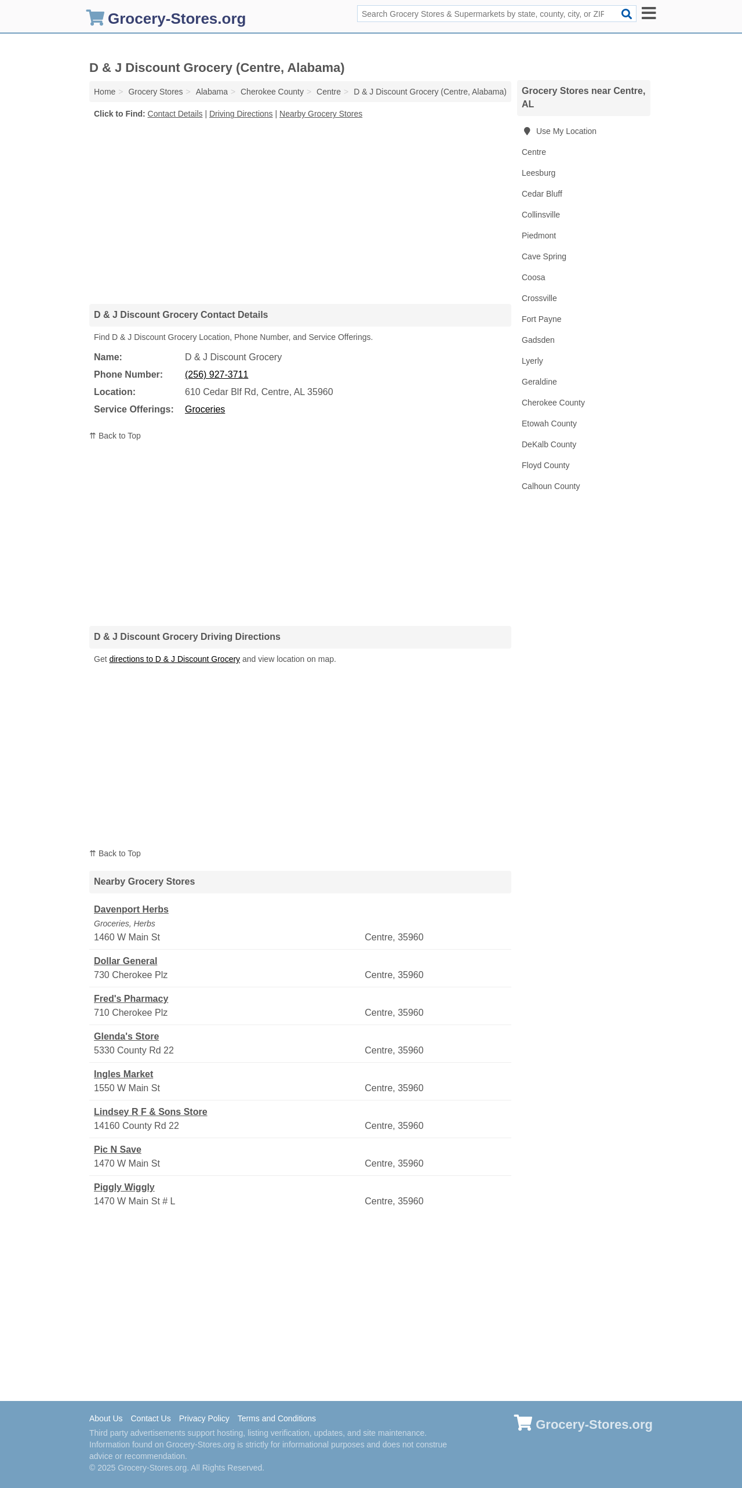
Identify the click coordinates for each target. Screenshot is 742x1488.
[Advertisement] (300, 211)
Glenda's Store (126, 1036)
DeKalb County (549, 444)
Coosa (533, 277)
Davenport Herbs (131, 909)
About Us (106, 1418)
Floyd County (545, 465)
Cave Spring (544, 256)
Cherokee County (553, 402)
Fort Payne (541, 319)
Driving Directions (241, 113)
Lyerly (532, 360)
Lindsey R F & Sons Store (151, 1112)
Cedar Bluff (542, 193)
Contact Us (150, 1418)
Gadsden (538, 340)
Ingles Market (123, 1074)
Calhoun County (551, 486)
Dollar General (125, 961)
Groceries (205, 409)
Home (104, 91)
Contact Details (175, 113)
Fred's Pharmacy (131, 999)
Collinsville (541, 214)
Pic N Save (117, 1149)
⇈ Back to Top (115, 435)
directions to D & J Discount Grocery (174, 659)
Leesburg (538, 173)
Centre (534, 152)
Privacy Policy (204, 1418)
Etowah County (549, 423)
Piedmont (539, 235)
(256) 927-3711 (216, 374)
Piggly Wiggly (124, 1187)
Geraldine (539, 381)
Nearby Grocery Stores (320, 113)
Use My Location (559, 131)
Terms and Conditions (277, 1418)
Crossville (539, 298)
